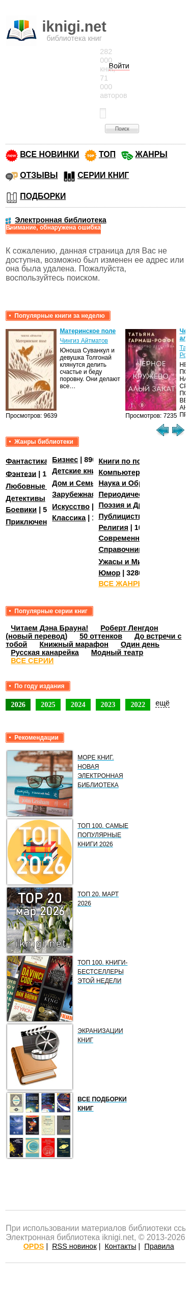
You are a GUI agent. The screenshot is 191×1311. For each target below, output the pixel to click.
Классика (69, 518)
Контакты (120, 1246)
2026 (18, 704)
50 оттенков (100, 636)
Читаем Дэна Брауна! (49, 628)
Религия (113, 527)
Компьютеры (122, 472)
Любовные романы (41, 486)
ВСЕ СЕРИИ (32, 661)
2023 (108, 704)
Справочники (122, 549)
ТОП (107, 154)
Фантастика (27, 461)
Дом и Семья (75, 483)
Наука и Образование (137, 483)
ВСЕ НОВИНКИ (49, 154)
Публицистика (124, 516)
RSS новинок (74, 1246)
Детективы (25, 498)
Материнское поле (88, 331)
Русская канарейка (45, 652)
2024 (78, 704)
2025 (48, 704)
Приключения (31, 522)
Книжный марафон (73, 644)
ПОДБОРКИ (43, 196)
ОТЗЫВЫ (39, 175)
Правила (159, 1246)
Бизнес (65, 460)
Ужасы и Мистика (129, 562)
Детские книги (77, 471)
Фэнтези (21, 473)
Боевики (21, 510)
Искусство (71, 506)
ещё (162, 703)
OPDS (33, 1246)
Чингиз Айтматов (84, 340)
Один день (140, 644)
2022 (137, 704)
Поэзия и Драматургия (139, 505)
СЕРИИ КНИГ (103, 175)
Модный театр (117, 652)
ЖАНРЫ (151, 154)
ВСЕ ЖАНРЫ (121, 583)
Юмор (109, 573)
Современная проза (134, 538)
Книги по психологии (136, 461)
